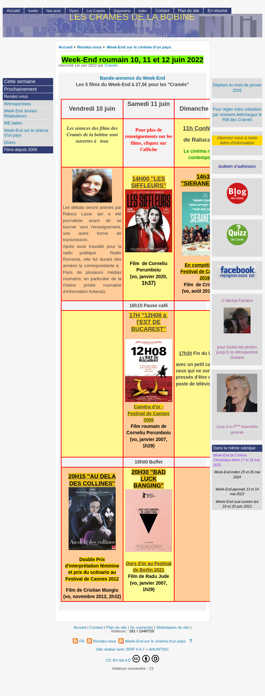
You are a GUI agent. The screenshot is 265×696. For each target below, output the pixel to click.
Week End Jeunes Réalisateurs (20, 113)
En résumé (217, 10)
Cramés (111, 65)
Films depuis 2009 (20, 149)
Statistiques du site (172, 627)
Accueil (66, 47)
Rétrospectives (17, 104)
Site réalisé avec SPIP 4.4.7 (120, 649)
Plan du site (188, 10)
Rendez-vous (89, 47)
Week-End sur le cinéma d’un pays (139, 47)
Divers (9, 142)
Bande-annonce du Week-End (132, 78)
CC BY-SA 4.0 (132, 658)
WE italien (13, 123)
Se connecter (141, 627)
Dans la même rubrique (234, 448)
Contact (162, 10)
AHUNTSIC (159, 649)
